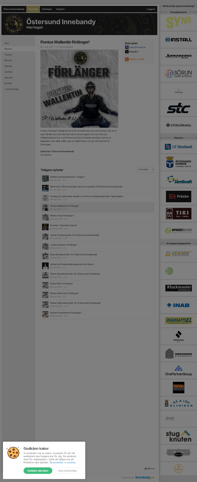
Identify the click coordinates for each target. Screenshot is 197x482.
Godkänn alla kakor (37, 470)
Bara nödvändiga (68, 470)
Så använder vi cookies (62, 462)
